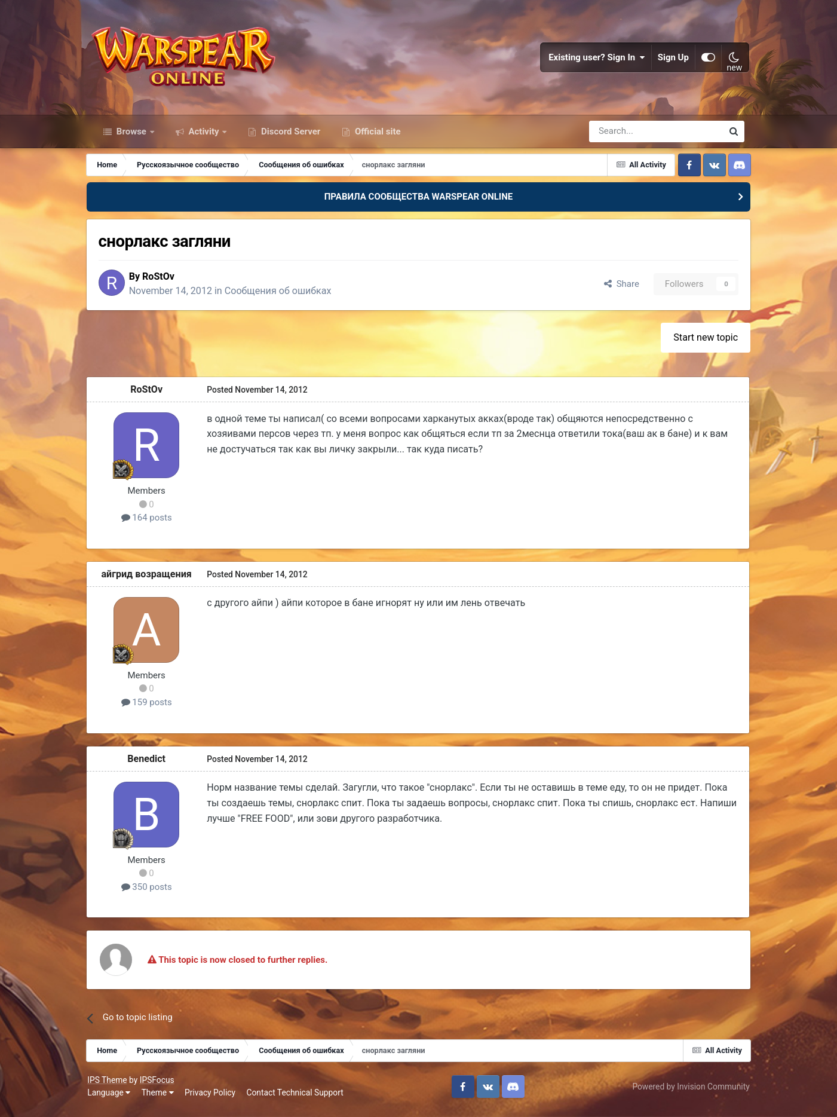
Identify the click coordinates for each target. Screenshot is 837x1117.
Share (615, 289)
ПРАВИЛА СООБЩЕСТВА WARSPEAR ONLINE (418, 202)
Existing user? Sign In (592, 59)
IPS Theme (112, 1085)
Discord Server (289, 136)
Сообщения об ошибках (287, 296)
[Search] (624, 136)
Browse (131, 136)
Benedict (153, 764)
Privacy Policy (215, 1098)
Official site (376, 136)
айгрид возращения (153, 579)
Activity (204, 136)
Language (114, 1098)
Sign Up (668, 59)
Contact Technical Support (300, 1098)
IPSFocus (162, 1085)
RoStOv (167, 281)
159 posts (153, 707)
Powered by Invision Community (685, 1092)
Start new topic (699, 342)
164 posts (153, 523)
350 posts (153, 892)
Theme (162, 1098)
